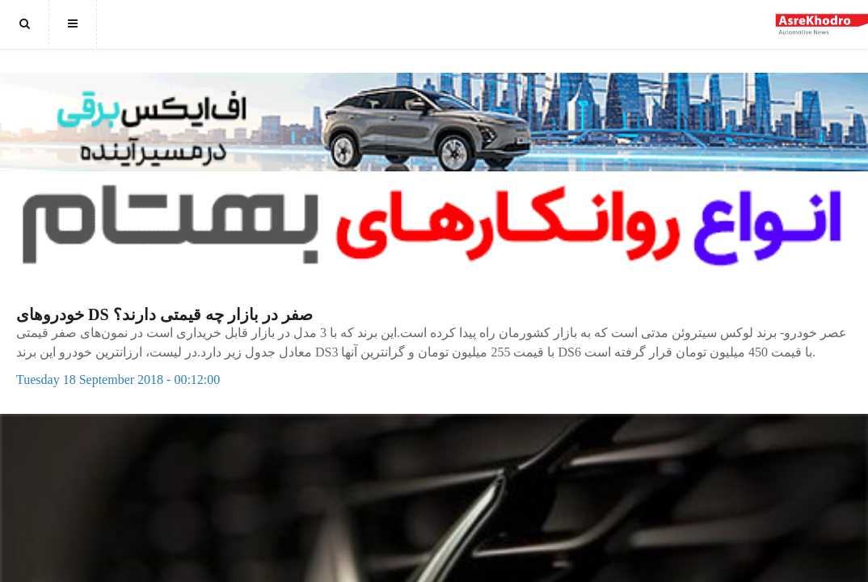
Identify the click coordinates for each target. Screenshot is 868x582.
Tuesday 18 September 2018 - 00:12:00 (118, 379)
